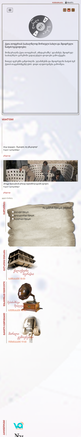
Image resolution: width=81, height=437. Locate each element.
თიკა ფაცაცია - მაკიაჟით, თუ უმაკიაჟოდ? (20, 147)
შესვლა (70, 3)
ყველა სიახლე (7, 198)
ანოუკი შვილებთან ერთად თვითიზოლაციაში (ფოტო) (25, 184)
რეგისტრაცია (57, 3)
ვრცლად (6, 156)
